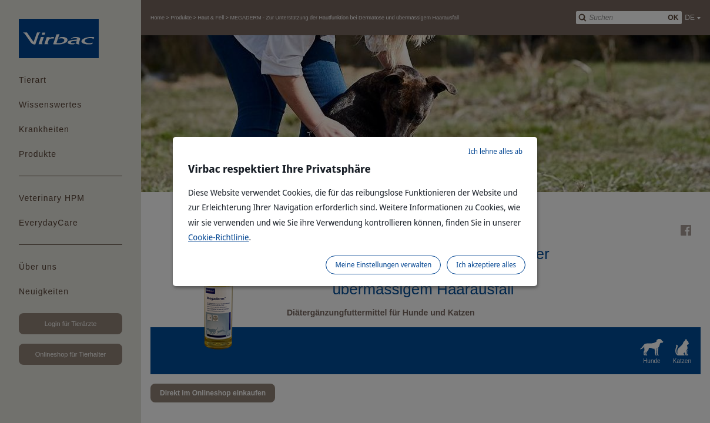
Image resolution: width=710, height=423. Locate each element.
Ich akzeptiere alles (486, 265)
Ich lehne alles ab (495, 151)
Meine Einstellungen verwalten (383, 265)
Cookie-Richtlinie (218, 237)
